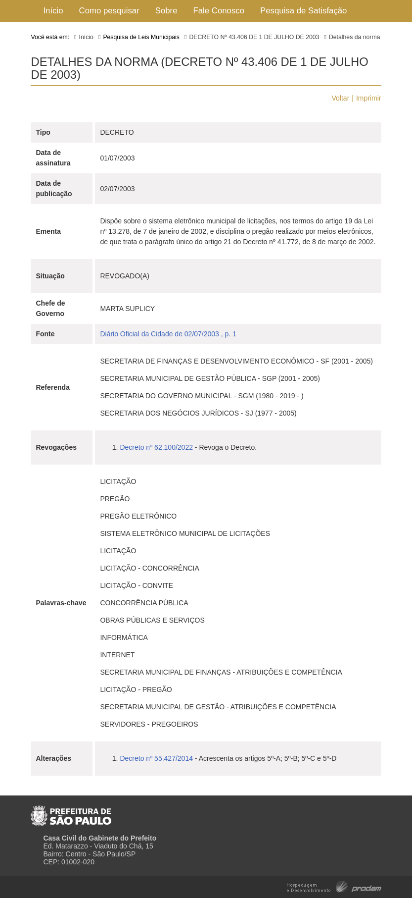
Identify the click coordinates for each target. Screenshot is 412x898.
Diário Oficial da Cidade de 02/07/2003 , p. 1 (168, 334)
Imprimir (368, 98)
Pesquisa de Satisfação (303, 10)
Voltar (341, 98)
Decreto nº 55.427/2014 (156, 758)
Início (53, 10)
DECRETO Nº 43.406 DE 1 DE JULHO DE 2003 (254, 37)
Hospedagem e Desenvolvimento (334, 886)
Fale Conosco (219, 10)
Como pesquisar (109, 10)
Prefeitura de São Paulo (71, 811)
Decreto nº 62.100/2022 (156, 447)
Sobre (166, 10)
